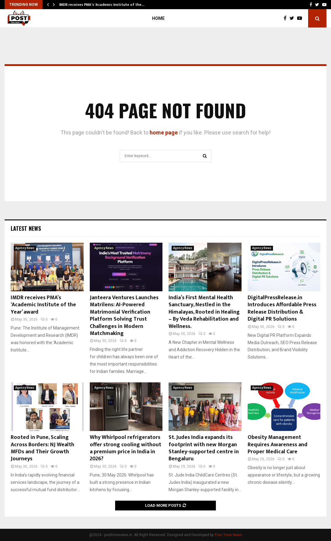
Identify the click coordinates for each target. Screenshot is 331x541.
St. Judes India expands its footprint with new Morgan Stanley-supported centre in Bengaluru (204, 448)
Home (158, 18)
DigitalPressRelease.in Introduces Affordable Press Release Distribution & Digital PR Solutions (282, 308)
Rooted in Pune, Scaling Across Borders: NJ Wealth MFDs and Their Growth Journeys (42, 448)
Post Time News (228, 535)
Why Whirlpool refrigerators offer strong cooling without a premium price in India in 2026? (125, 448)
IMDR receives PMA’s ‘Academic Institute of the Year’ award (43, 305)
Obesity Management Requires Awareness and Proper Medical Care (277, 444)
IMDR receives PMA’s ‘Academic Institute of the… (101, 5)
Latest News (26, 228)
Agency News (25, 248)
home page (164, 132)
